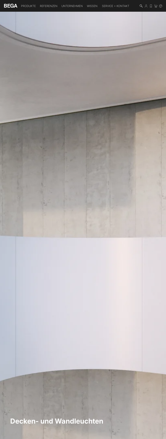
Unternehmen (72, 6)
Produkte (28, 6)
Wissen (92, 6)
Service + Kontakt (115, 6)
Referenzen (48, 6)
